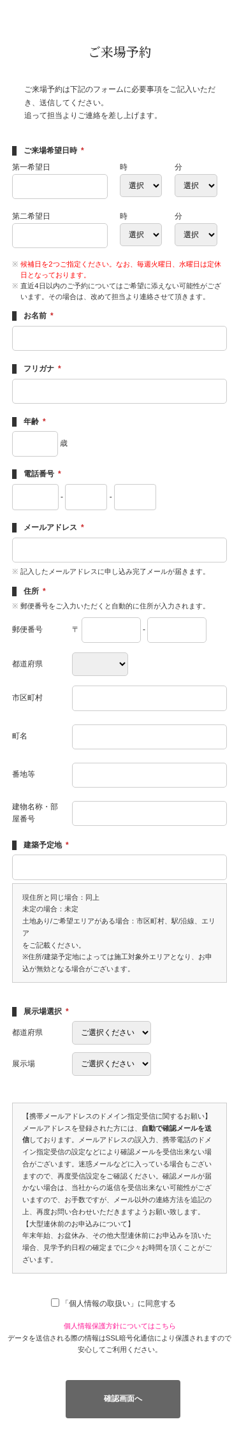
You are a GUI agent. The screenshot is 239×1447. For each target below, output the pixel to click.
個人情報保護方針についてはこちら (120, 1326)
